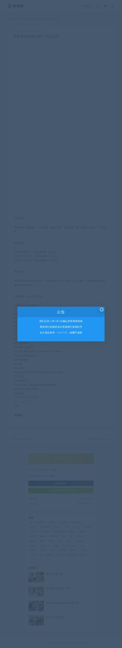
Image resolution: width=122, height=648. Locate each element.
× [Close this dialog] (102, 309)
